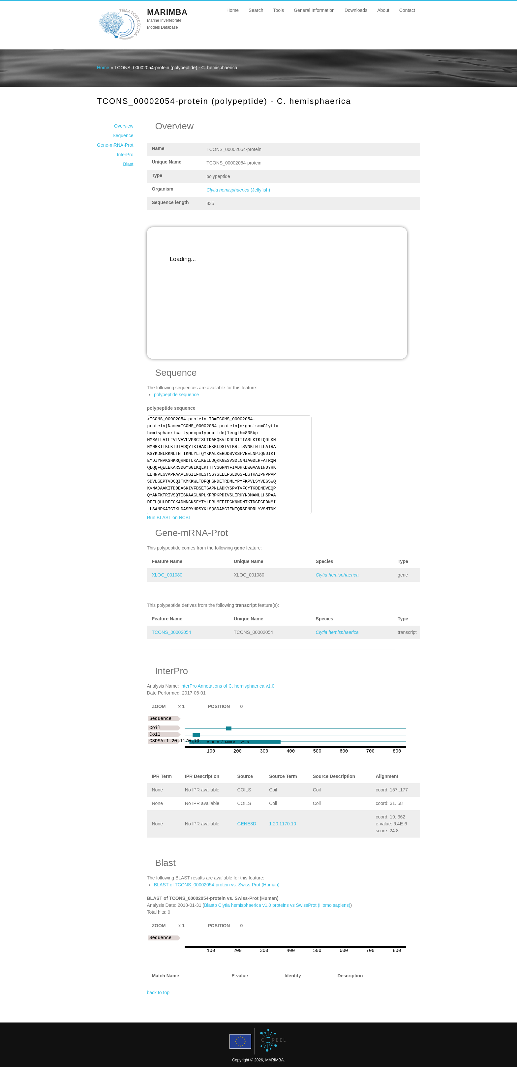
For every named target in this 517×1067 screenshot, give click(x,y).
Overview (123, 126)
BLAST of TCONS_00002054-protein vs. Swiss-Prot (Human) (217, 884)
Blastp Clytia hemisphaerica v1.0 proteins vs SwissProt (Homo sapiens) (277, 905)
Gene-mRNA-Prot (115, 145)
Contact (407, 10)
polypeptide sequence (176, 394)
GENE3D (247, 823)
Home (233, 10)
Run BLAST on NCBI (168, 517)
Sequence (122, 135)
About (383, 10)
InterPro (125, 154)
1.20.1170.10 (282, 823)
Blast (128, 164)
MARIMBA (167, 12)
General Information (314, 10)
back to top (158, 992)
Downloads (356, 10)
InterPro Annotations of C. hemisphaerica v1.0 (227, 686)
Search (256, 10)
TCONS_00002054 (171, 632)
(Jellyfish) (238, 190)
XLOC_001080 (167, 575)
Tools (278, 10)
